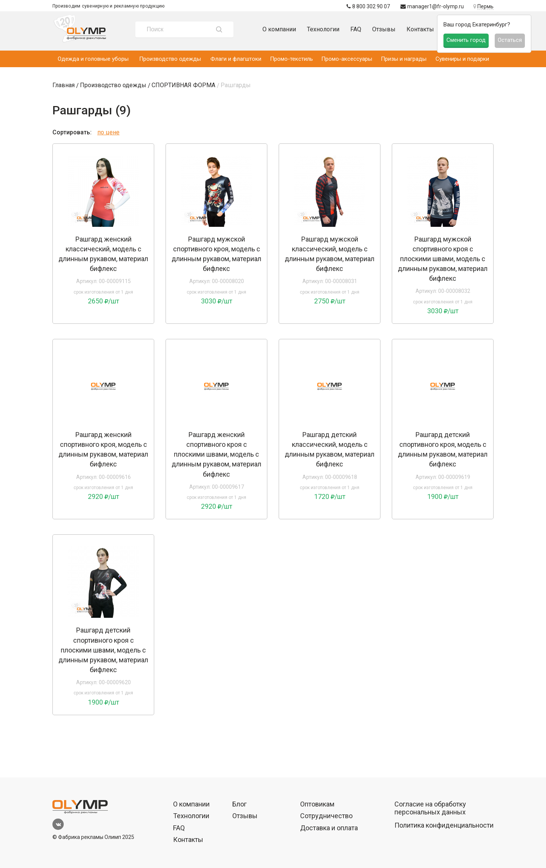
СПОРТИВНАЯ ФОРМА (183, 85)
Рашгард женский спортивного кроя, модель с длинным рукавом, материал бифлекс (103, 449)
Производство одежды (170, 58)
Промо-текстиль (291, 58)
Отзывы (384, 29)
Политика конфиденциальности (444, 825)
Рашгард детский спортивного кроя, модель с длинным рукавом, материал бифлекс (443, 449)
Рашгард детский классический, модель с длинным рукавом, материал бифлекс (329, 449)
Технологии (323, 29)
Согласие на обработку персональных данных (430, 808)
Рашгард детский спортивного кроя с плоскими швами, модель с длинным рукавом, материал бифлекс (103, 649)
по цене (108, 132)
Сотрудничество (326, 816)
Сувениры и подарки (462, 58)
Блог (239, 804)
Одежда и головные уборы (93, 58)
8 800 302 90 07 (368, 6)
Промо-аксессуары (346, 58)
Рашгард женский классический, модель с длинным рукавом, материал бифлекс (103, 253)
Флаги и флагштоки (235, 58)
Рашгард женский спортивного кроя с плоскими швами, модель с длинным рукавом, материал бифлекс (216, 454)
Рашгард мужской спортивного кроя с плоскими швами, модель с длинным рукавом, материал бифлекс (443, 258)
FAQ (355, 29)
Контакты (420, 29)
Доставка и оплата (329, 828)
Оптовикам (317, 804)
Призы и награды (403, 58)
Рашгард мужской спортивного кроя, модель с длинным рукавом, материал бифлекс (216, 253)
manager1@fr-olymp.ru (432, 6)
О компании (279, 29)
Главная (63, 85)
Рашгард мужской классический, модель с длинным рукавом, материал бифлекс (329, 253)
